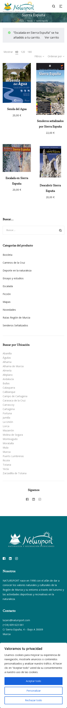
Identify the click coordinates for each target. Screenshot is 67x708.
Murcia (7, 452)
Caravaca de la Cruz (14, 400)
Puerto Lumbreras (13, 456)
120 (23, 52)
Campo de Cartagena (15, 396)
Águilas (7, 357)
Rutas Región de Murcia (16, 317)
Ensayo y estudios (13, 278)
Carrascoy (8, 404)
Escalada (8, 286)
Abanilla (7, 353)
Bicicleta (7, 254)
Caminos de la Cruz (14, 262)
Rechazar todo (33, 700)
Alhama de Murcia (13, 366)
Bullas (6, 383)
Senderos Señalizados (15, 325)
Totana (7, 464)
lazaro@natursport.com (16, 620)
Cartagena (9, 409)
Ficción (7, 294)
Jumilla (6, 417)
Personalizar (33, 690)
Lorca (6, 426)
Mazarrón (8, 430)
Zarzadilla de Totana (14, 473)
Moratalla (8, 443)
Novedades (9, 309)
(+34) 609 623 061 (13, 624)
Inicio (21, 21)
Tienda (30, 21)
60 (16, 52)
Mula (5, 447)
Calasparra (9, 387)
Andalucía (8, 379)
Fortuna (7, 413)
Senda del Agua (16, 109)
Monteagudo (10, 439)
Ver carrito (52, 37)
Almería (7, 370)
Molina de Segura (13, 434)
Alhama (7, 362)
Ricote (6, 460)
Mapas (7, 302)
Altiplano (8, 374)
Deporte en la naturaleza (17, 270)
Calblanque (9, 392)
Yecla (6, 469)
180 (30, 52)
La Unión (8, 422)
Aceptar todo (33, 681)
